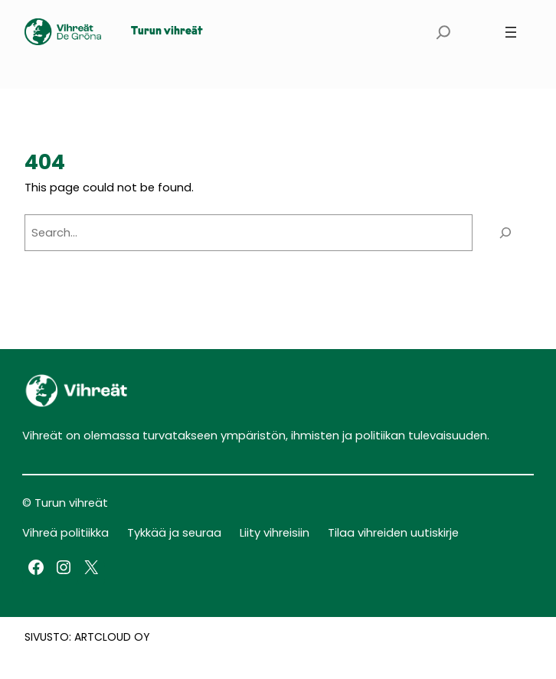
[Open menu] (511, 32)
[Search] (505, 232)
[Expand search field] (443, 32)
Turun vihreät (167, 32)
